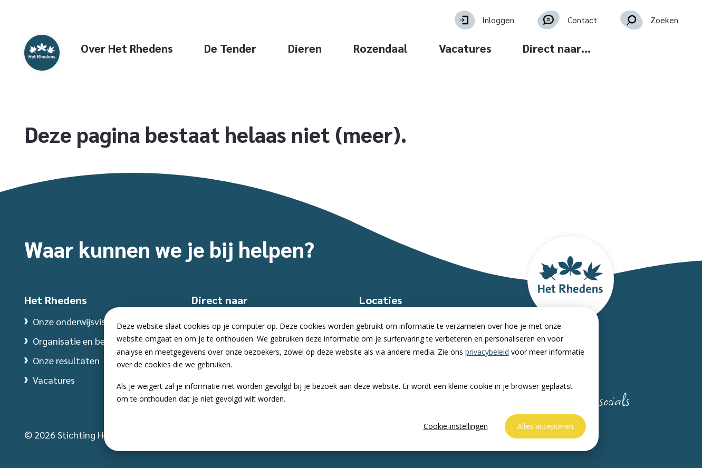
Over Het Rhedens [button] (188, 48)
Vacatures (527, 48)
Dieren (366, 48)
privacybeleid (487, 352)
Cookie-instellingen (456, 426)
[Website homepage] (67, 64)
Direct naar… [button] (618, 48)
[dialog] (351, 379)
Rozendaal (442, 48)
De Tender (292, 48)
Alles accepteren (545, 426)
